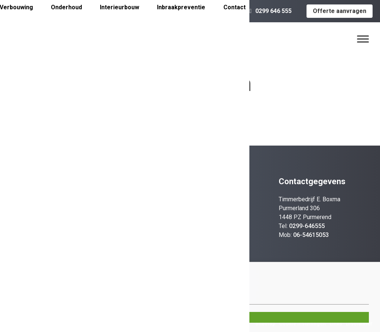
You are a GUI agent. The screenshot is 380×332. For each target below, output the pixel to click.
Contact (234, 7)
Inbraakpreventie (181, 7)
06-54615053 (311, 234)
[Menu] (363, 38)
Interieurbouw (119, 7)
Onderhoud (66, 7)
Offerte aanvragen (339, 10)
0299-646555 (307, 226)
